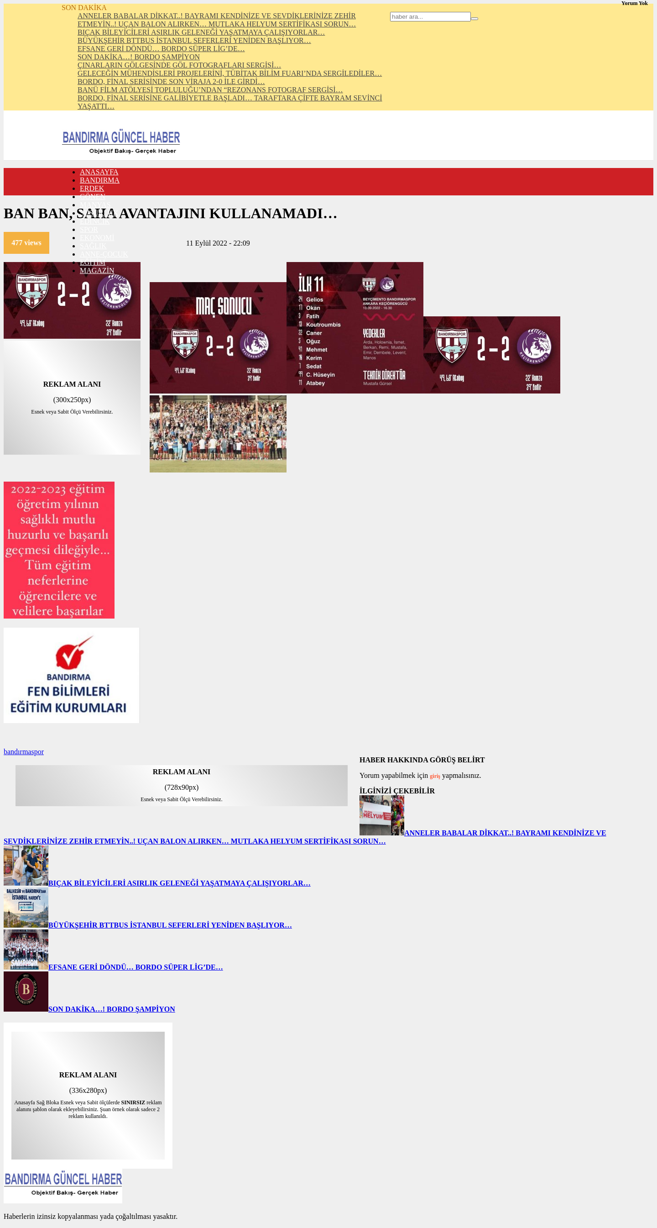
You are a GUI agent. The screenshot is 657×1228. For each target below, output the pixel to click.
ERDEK (92, 188)
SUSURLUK (99, 213)
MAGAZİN (97, 270)
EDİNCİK (95, 221)
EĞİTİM (92, 262)
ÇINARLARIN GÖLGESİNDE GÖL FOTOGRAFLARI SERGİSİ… (179, 65)
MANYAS (95, 205)
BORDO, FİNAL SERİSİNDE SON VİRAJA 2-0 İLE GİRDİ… (171, 81)
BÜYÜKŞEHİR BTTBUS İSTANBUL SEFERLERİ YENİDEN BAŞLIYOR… (194, 40)
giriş (435, 776)
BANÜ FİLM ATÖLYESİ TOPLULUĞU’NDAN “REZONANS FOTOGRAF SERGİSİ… (210, 90)
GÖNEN (92, 196)
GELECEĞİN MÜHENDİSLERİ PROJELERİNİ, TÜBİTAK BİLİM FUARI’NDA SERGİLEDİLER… (230, 73)
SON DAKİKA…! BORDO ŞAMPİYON (139, 57)
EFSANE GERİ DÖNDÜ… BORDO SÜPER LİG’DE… (161, 48)
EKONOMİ (97, 237)
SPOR (89, 229)
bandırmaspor (24, 752)
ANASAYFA (99, 172)
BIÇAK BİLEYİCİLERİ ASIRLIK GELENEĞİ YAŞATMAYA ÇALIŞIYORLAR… (201, 32)
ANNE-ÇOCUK (104, 254)
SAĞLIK (93, 246)
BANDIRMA (100, 180)
